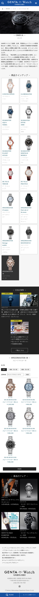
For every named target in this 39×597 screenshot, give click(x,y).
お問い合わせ (6, 555)
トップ (4, 548)
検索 (27, 374)
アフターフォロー (8, 550)
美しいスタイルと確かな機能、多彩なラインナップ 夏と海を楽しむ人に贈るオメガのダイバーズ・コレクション (10, 305)
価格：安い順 (13, 369)
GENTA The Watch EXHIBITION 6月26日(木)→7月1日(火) (10, 525)
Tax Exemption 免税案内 (26, 553)
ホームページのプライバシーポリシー (12, 560)
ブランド (28, 548)
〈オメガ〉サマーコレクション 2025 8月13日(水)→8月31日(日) (29, 494)
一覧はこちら (19, 350)
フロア (34, 548)
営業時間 (15, 553)
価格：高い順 (25, 369)
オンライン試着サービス (29, 594)
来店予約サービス (7, 553)
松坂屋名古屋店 (15, 555)
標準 (4, 369)
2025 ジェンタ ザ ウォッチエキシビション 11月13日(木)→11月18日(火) (10, 492)
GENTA (23, 555)
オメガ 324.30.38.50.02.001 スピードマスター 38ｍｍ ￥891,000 (29, 421)
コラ (22, 548)
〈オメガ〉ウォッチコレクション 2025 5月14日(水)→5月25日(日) (29, 525)
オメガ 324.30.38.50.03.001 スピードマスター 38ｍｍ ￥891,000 (29, 392)
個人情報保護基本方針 (8, 557)
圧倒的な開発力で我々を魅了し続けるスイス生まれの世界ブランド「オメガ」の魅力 (29, 304)
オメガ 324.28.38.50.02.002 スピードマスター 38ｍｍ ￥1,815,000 (10, 392)
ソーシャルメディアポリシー (10, 562)
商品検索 (10, 594)
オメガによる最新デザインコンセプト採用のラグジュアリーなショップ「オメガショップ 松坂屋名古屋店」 (19, 332)
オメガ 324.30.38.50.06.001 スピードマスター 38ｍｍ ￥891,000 (10, 421)
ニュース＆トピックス (13, 548)
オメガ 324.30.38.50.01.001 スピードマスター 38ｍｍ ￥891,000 (10, 449)
